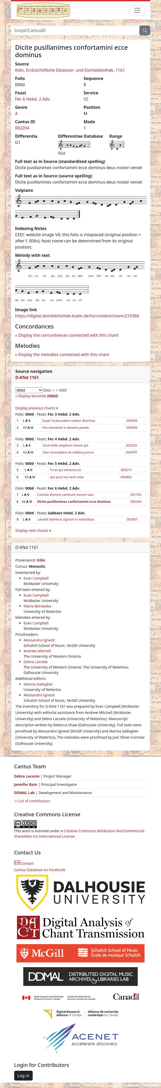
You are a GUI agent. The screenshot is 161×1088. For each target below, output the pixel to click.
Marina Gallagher (38, 684)
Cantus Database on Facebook (39, 869)
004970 (131, 452)
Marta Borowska (37, 606)
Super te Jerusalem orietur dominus (68, 420)
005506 (131, 427)
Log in (23, 1075)
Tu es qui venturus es (65, 470)
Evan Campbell (36, 578)
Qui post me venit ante (66, 477)
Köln (41, 560)
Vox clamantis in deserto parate (65, 427)
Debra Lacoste (36, 661)
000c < (48, 390)
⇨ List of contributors (32, 800)
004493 (126, 477)
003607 (132, 519)
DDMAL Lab (24, 792)
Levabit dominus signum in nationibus (66, 519)
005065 (131, 420)
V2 (86, 99)
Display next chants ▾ (33, 530)
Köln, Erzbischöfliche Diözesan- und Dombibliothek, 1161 (70, 70)
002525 (131, 445)
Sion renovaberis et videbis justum (68, 452)
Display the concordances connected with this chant (68, 335)
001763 (136, 494)
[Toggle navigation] (137, 10)
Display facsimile (38, 395)
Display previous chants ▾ (36, 408)
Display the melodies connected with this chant (63, 354)
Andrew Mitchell (37, 650)
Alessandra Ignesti (39, 640)
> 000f (61, 390)
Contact (24, 863)
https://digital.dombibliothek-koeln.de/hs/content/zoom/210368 (77, 316)
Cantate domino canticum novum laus (65, 494)
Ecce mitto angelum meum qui (65, 445)
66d (61, 153)
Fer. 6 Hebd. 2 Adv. (32, 99)
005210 (126, 470)
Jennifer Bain (26, 784)
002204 (22, 128)
